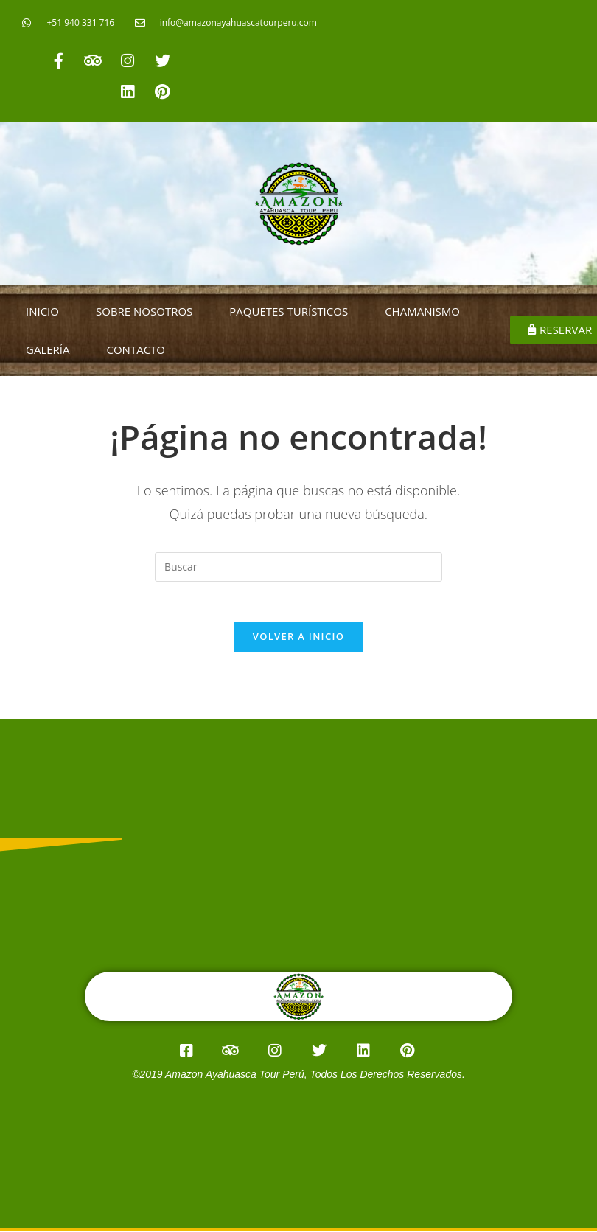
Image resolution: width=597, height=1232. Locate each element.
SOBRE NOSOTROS (144, 311)
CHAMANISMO (422, 311)
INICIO (42, 311)
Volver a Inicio (298, 641)
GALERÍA (48, 349)
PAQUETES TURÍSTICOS (288, 311)
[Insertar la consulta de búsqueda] (298, 567)
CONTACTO (136, 349)
